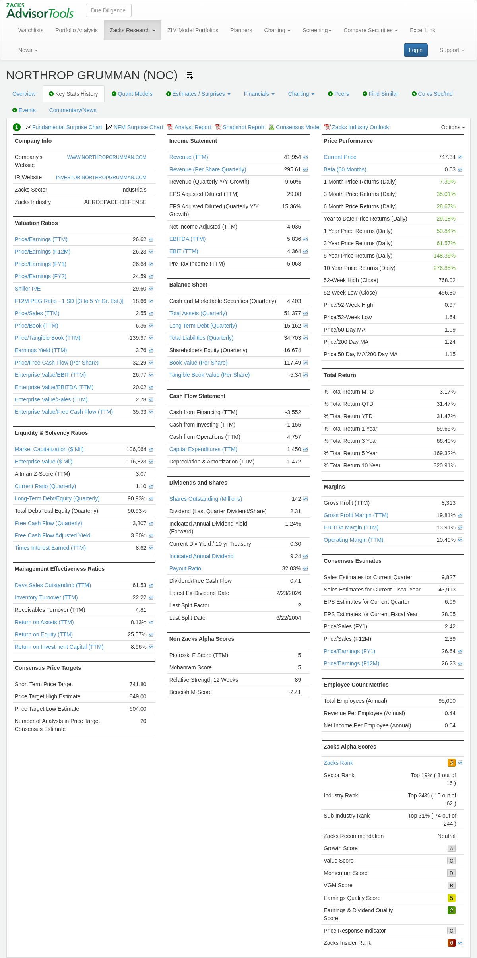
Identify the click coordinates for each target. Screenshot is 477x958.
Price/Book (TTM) (36, 325)
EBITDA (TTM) (187, 239)
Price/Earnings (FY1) (40, 264)
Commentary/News (73, 110)
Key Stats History (73, 94)
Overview (23, 94)
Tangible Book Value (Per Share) (209, 375)
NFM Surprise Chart (134, 127)
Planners (241, 30)
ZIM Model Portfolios (192, 30)
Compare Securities (370, 30)
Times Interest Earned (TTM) (50, 548)
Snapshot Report (239, 127)
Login (416, 50)
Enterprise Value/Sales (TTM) (51, 399)
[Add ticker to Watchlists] (189, 76)
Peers (338, 94)
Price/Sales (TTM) (37, 313)
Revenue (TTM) (188, 157)
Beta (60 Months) (345, 169)
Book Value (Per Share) (198, 362)
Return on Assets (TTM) (44, 622)
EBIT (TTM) (183, 251)
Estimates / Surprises (198, 94)
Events (24, 110)
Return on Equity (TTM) (44, 634)
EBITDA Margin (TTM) (351, 527)
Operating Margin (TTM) (353, 540)
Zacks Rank (338, 763)
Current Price (340, 157)
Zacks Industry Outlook (356, 127)
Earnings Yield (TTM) (41, 350)
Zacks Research (132, 30)
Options (453, 127)
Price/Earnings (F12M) (42, 251)
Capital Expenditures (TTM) (203, 449)
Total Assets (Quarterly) (198, 313)
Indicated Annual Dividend (201, 556)
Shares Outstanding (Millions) (205, 499)
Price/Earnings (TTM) (41, 239)
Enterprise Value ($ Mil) (43, 461)
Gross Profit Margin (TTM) (356, 515)
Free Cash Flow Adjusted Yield (53, 535)
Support (452, 50)
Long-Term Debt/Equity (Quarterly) (57, 498)
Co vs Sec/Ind (432, 94)
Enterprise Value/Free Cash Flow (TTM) (64, 412)
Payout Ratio (185, 568)
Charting (277, 30)
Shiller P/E (28, 288)
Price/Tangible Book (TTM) (48, 338)
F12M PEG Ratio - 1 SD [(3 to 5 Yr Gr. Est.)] (69, 301)
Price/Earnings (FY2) (40, 276)
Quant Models (132, 94)
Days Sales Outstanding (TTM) (53, 585)
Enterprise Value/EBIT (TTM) (50, 375)
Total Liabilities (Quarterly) (201, 338)
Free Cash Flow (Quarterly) (48, 523)
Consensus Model (294, 127)
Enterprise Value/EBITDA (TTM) (54, 387)
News (28, 50)
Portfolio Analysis (76, 30)
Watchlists (30, 30)
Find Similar (380, 94)
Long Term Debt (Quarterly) (203, 325)
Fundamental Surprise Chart (63, 127)
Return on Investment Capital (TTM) (59, 647)
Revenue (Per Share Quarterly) (207, 169)
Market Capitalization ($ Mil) (49, 449)
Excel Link (422, 30)
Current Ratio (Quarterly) (45, 486)
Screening (317, 30)
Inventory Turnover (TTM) (46, 597)
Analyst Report (189, 127)
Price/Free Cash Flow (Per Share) (57, 362)
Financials (259, 94)
